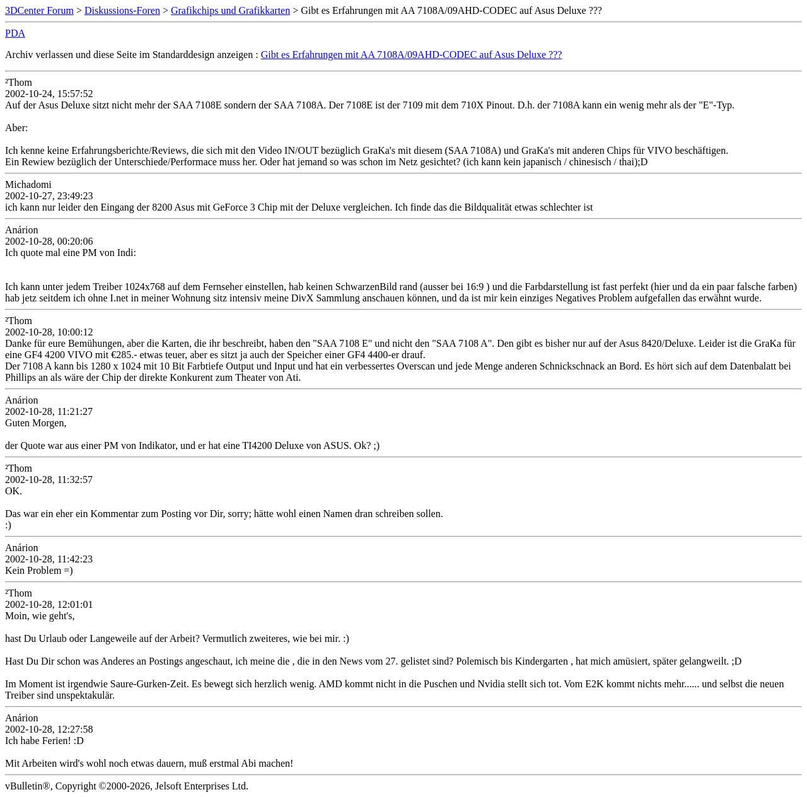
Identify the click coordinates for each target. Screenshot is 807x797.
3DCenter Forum (39, 10)
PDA (15, 33)
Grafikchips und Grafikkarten (230, 10)
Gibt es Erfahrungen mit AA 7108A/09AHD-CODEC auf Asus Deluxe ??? (411, 54)
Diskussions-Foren (122, 10)
